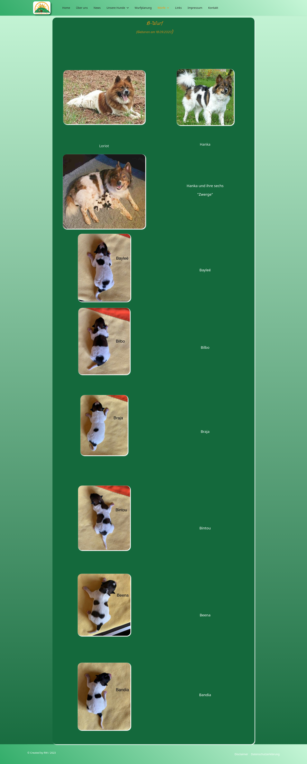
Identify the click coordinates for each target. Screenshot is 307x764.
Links (178, 8)
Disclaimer (241, 754)
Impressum (195, 8)
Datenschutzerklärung (265, 754)
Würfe (162, 8)
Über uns (82, 8)
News (97, 8)
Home (66, 8)
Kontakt (213, 8)
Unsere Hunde (116, 8)
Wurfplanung (143, 8)
